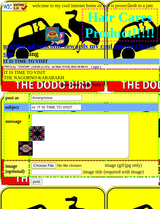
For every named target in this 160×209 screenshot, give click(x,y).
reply (96, 66)
